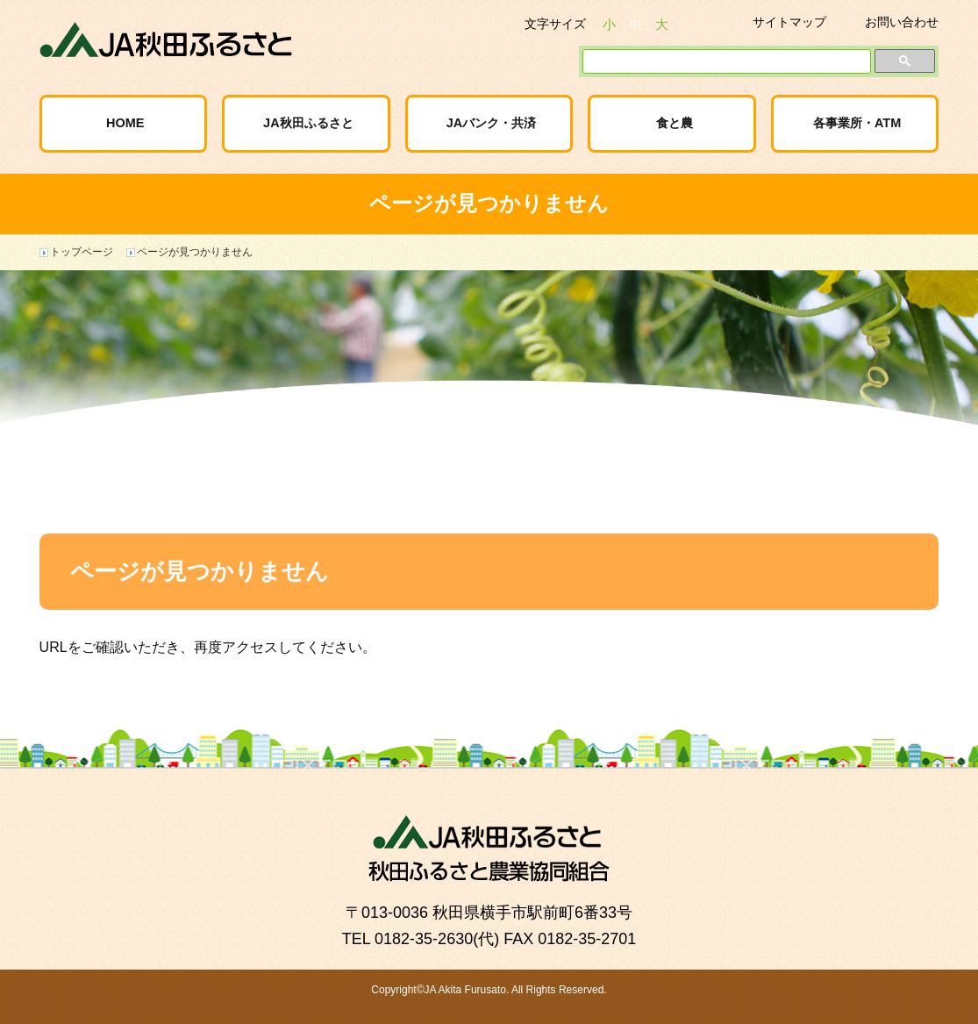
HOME (125, 123)
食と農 (674, 123)
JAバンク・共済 (491, 123)
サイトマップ (789, 22)
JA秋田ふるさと (308, 123)
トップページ (81, 252)
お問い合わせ (902, 22)
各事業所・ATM (857, 123)
